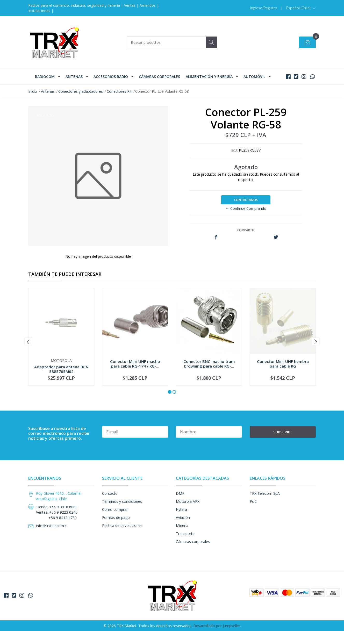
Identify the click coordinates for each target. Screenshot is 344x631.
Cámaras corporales (159, 76)
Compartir (246, 230)
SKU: (234, 150)
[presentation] (28, 341)
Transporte (185, 533)
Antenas (74, 76)
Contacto (110, 493)
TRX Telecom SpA (265, 493)
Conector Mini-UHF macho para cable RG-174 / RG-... (135, 364)
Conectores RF (119, 91)
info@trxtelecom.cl (51, 525)
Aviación (183, 517)
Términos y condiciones (122, 501)
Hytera (181, 509)
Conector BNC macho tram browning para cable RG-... (209, 364)
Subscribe (282, 431)
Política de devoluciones (122, 525)
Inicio (32, 91)
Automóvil (254, 76)
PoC (253, 501)
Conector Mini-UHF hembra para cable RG (283, 364)
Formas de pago (116, 517)
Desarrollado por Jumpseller (216, 625)
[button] (301, 8)
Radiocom (45, 76)
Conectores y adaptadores (80, 91)
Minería (182, 525)
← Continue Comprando (246, 208)
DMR (180, 493)
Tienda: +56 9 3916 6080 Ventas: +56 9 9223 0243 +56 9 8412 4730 (56, 512)
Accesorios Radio (111, 76)
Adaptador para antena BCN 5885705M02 (61, 369)
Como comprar (115, 509)
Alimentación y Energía (209, 76)
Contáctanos (246, 200)
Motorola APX (187, 501)
